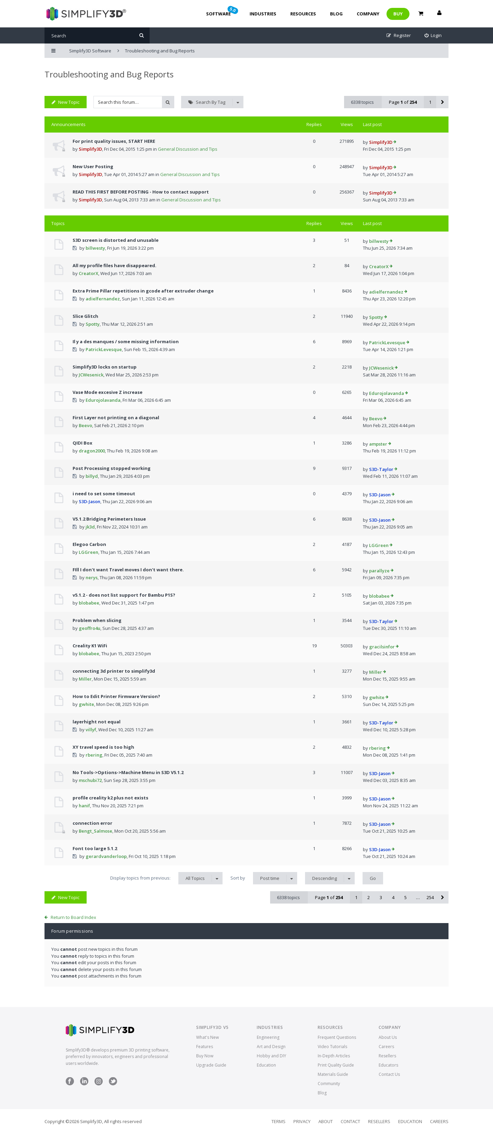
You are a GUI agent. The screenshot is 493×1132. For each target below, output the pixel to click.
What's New (207, 1037)
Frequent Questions (337, 1037)
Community (329, 1083)
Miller (85, 679)
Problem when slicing (97, 620)
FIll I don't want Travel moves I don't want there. (128, 570)
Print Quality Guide (336, 1065)
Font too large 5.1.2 (95, 848)
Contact (350, 1121)
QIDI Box (82, 443)
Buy (398, 14)
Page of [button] (403, 102)
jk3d (90, 527)
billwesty (95, 248)
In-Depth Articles (334, 1056)
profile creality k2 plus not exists (110, 798)
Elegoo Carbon (89, 544)
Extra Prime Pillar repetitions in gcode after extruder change (143, 291)
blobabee (89, 603)
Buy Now (204, 1056)
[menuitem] (433, 35)
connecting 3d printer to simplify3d (114, 671)
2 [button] (368, 897)
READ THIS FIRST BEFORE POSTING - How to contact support (141, 192)
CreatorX (88, 273)
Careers (386, 1046)
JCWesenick (91, 375)
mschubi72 (90, 780)
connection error (92, 823)
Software (222, 11)
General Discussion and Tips (187, 149)
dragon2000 (92, 451)
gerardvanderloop (106, 856)
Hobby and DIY (271, 1056)
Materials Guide (333, 1074)
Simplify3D (90, 149)
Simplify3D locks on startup (105, 367)
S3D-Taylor (381, 469)
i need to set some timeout (104, 493)
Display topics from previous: (166, 878)
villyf (91, 729)
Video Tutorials (332, 1046)
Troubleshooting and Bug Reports (109, 74)
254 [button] (430, 897)
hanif (84, 806)
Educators (388, 1065)
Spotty (93, 324)
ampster (378, 444)
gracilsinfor (382, 647)
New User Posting (93, 166)
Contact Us (389, 1074)
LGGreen (88, 552)
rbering (94, 755)
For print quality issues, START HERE (114, 141)
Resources (303, 14)
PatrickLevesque (104, 349)
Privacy (302, 1121)
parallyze (379, 571)
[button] (442, 102)
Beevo (85, 425)
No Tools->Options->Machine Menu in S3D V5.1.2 (128, 772)
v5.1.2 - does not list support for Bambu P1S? (124, 595)
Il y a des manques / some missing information (126, 341)
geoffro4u (89, 628)
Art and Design (271, 1046)
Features (204, 1046)
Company (368, 14)
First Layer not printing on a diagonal (116, 417)
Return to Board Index (73, 917)
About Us (388, 1037)
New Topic (65, 102)
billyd (92, 476)
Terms (278, 1121)
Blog (336, 14)
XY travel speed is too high (103, 747)
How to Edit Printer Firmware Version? (116, 696)
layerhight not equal (97, 722)
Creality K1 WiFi (90, 646)
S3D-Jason (89, 501)
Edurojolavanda (103, 400)
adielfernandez (103, 299)
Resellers (387, 1056)
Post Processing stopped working (112, 468)
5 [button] (405, 897)
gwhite (86, 704)
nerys (92, 577)
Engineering (268, 1037)
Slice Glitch (85, 316)
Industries (263, 14)
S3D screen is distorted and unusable (116, 240)
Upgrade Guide (211, 1065)
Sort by (263, 878)
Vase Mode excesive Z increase (107, 392)
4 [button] (393, 897)
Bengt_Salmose (95, 831)
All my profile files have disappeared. (114, 265)
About (325, 1121)
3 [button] (381, 897)
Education (266, 1065)
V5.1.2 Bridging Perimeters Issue (109, 519)
